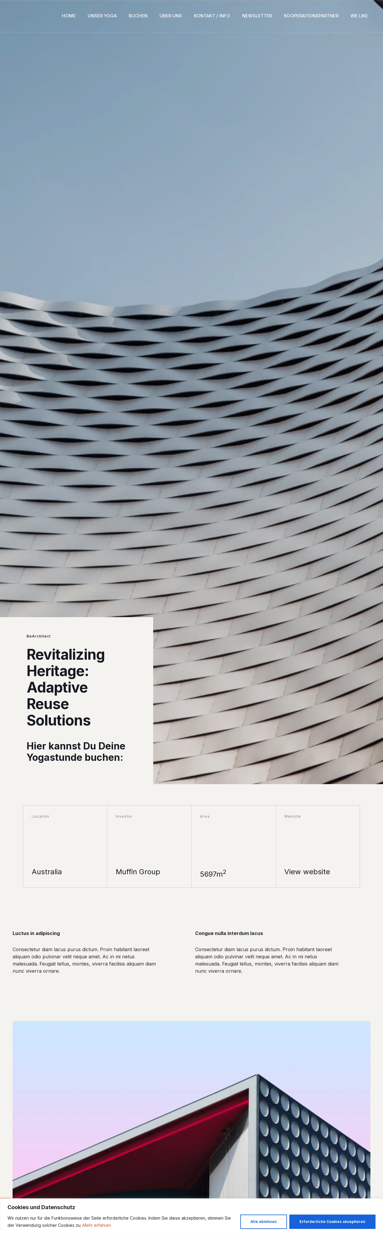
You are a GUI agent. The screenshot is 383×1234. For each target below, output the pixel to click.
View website (307, 871)
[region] (191, 1216)
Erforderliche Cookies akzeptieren (332, 1221)
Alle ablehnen (263, 1221)
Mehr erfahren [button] (97, 1225)
